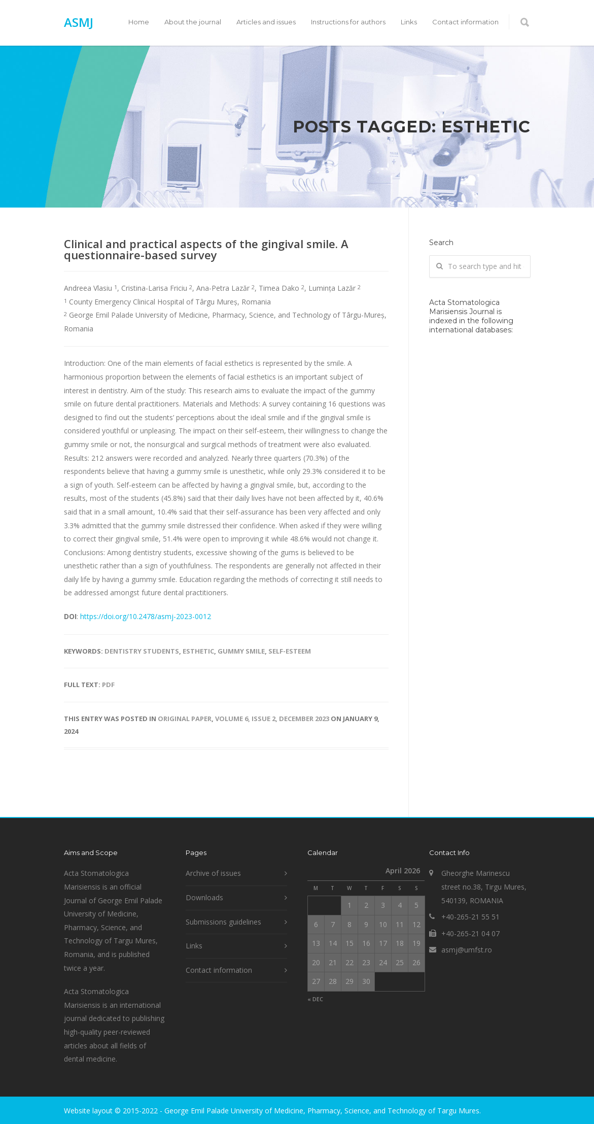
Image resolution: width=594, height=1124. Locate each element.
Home (138, 22)
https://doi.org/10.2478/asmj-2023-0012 (145, 616)
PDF (108, 684)
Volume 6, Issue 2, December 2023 (272, 718)
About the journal (192, 22)
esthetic (198, 651)
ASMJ (78, 22)
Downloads (204, 897)
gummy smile (241, 651)
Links (409, 22)
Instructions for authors (348, 22)
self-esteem (289, 651)
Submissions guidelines (223, 922)
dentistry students (141, 651)
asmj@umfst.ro (466, 950)
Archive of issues (213, 873)
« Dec (315, 999)
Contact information (465, 22)
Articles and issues (266, 22)
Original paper (185, 718)
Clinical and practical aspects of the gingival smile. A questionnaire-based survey (206, 249)
